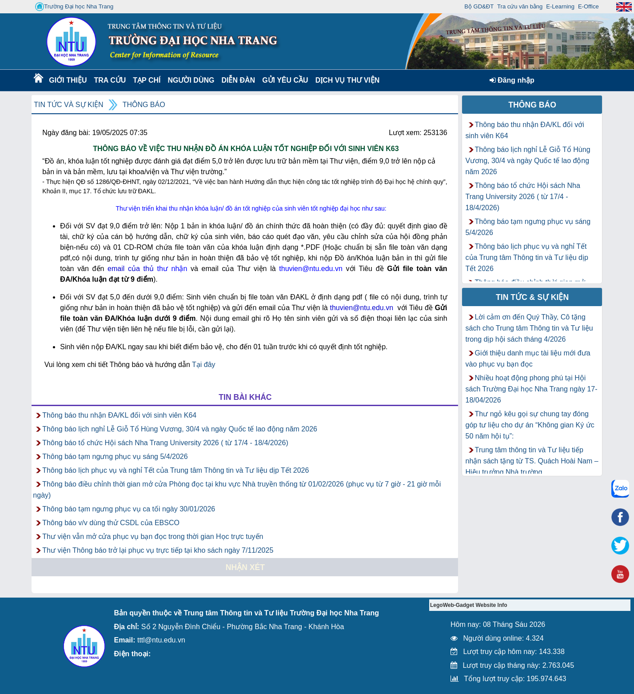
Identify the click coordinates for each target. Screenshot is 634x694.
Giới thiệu (67, 80)
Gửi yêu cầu (285, 80)
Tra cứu (109, 80)
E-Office (588, 6)
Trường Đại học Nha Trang (74, 6)
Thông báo (144, 104)
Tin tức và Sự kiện (68, 104)
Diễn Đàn (238, 80)
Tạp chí (146, 80)
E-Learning (560, 6)
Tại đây (203, 364)
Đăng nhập (512, 80)
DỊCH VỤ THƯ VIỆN (345, 80)
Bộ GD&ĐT (479, 6)
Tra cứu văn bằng (519, 6)
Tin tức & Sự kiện (532, 297)
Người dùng (189, 80)
